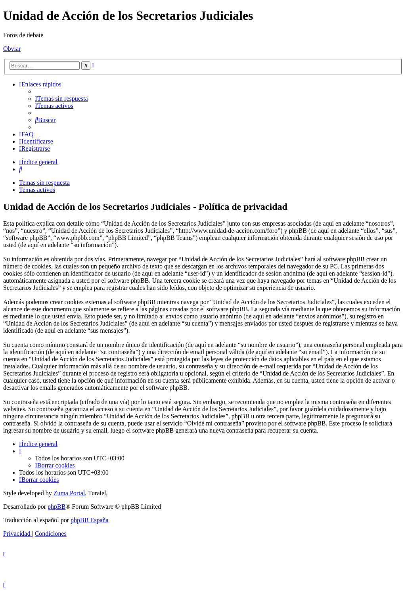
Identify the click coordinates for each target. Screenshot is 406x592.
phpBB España (90, 520)
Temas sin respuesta (44, 182)
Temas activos (37, 189)
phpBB (56, 506)
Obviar (12, 48)
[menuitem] (61, 98)
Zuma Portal (69, 493)
